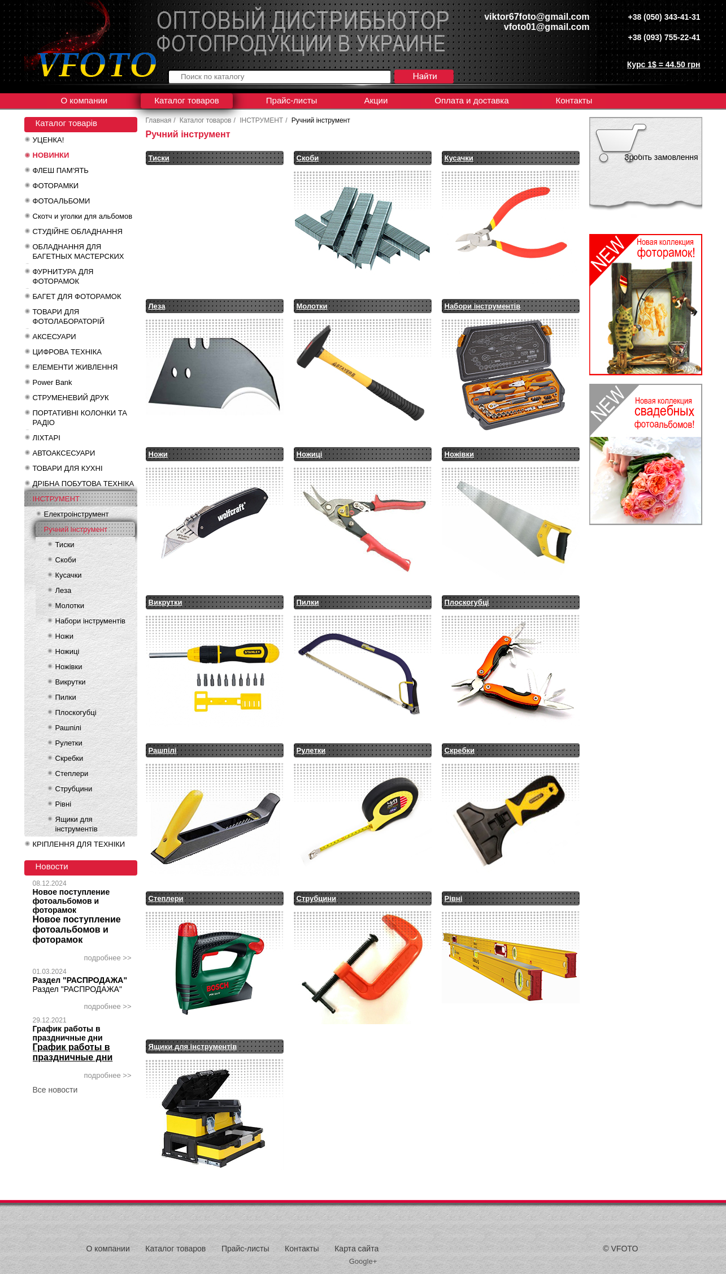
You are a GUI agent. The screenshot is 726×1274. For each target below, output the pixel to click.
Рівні (63, 804)
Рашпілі (68, 727)
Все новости (55, 1089)
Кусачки (68, 575)
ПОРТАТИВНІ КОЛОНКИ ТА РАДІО (80, 418)
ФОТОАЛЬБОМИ (61, 201)
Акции (376, 100)
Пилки (65, 697)
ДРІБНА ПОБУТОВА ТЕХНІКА (83, 483)
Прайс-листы (292, 100)
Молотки (70, 605)
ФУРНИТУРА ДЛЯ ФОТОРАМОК (63, 276)
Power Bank (52, 382)
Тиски (65, 544)
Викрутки (70, 682)
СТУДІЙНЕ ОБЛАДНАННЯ (78, 231)
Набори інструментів (90, 621)
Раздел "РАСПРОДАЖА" (80, 980)
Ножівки (68, 666)
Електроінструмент (76, 514)
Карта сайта (356, 1248)
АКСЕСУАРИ (54, 336)
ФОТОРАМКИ (56, 185)
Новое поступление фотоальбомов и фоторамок (71, 901)
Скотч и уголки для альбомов (83, 216)
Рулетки (68, 743)
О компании (84, 100)
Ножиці (67, 651)
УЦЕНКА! (48, 140)
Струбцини (74, 789)
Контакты (573, 100)
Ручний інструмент (76, 529)
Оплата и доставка (471, 100)
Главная (159, 120)
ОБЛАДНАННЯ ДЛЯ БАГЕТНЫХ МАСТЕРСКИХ (78, 251)
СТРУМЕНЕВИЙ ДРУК (71, 397)
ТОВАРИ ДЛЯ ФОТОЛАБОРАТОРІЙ (69, 316)
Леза (63, 590)
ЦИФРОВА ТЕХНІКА (67, 352)
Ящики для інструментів (76, 824)
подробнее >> (108, 958)
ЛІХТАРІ (46, 438)
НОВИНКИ (51, 155)
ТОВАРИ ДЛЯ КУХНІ (68, 468)
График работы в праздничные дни (68, 1033)
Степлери (72, 773)
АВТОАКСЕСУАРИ (64, 453)
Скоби (65, 560)
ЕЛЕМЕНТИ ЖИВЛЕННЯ (75, 367)
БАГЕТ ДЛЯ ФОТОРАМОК (77, 296)
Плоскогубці (76, 712)
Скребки (69, 758)
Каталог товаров (186, 100)
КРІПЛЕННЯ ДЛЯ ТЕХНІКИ (79, 844)
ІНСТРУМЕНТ (56, 499)
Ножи (64, 636)
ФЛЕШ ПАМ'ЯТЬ (61, 170)
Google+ (363, 1261)
